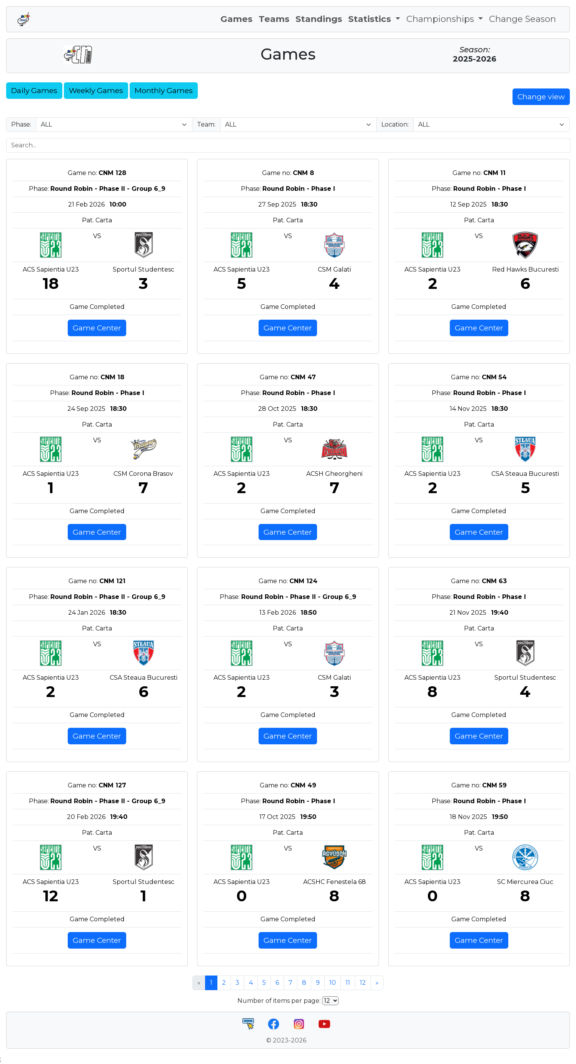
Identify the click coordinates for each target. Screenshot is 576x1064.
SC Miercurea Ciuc (525, 882)
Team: (206, 124)
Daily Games (34, 90)
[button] (374, 19)
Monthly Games (164, 90)
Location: (395, 124)
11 (348, 982)
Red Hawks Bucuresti (525, 269)
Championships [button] (441, 18)
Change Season (522, 18)
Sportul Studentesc (143, 269)
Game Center (97, 327)
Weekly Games (96, 90)
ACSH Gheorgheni (334, 473)
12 (363, 982)
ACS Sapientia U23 (51, 269)
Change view (541, 96)
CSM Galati (334, 269)
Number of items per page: (279, 1000)
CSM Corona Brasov (143, 473)
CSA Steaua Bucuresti (525, 473)
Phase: (21, 124)
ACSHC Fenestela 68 (334, 882)
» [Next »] (377, 982)
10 (332, 982)
